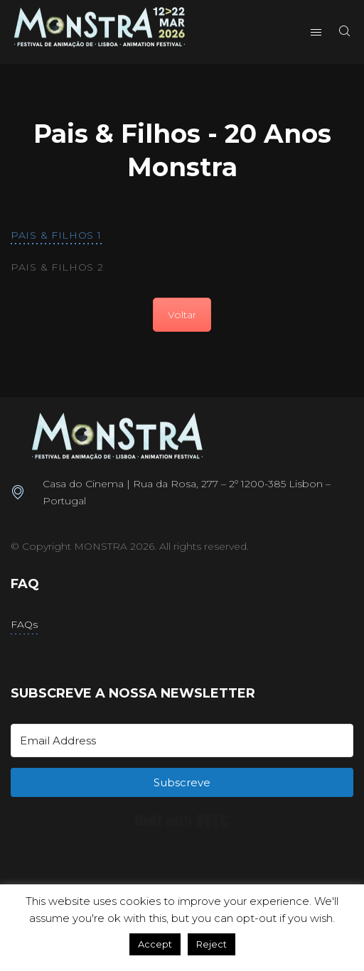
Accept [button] (155, 944)
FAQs (24, 624)
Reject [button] (211, 944)
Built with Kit (182, 820)
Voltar (182, 314)
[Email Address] (182, 740)
